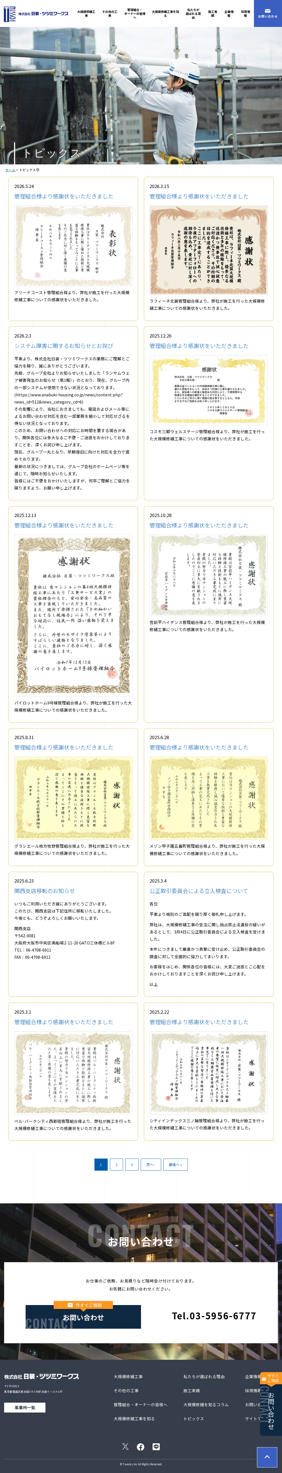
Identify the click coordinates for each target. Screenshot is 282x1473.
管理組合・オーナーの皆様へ (134, 13)
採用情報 (245, 13)
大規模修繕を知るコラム (206, 1404)
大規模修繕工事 (86, 13)
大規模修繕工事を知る (165, 13)
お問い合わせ (271, 1401)
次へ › (150, 1164)
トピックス (193, 1418)
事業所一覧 (25, 1407)
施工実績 (212, 13)
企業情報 (229, 13)
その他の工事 (109, 13)
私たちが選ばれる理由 (193, 13)
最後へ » (175, 1164)
